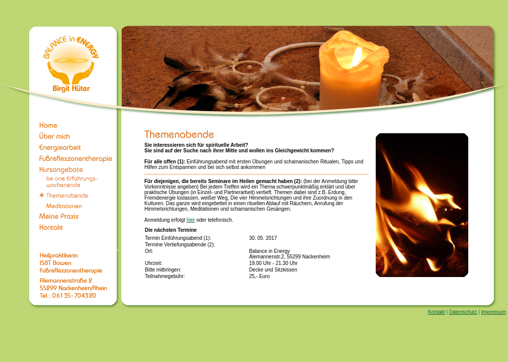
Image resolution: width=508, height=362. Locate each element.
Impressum (493, 312)
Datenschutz (463, 312)
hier (191, 220)
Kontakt (436, 312)
